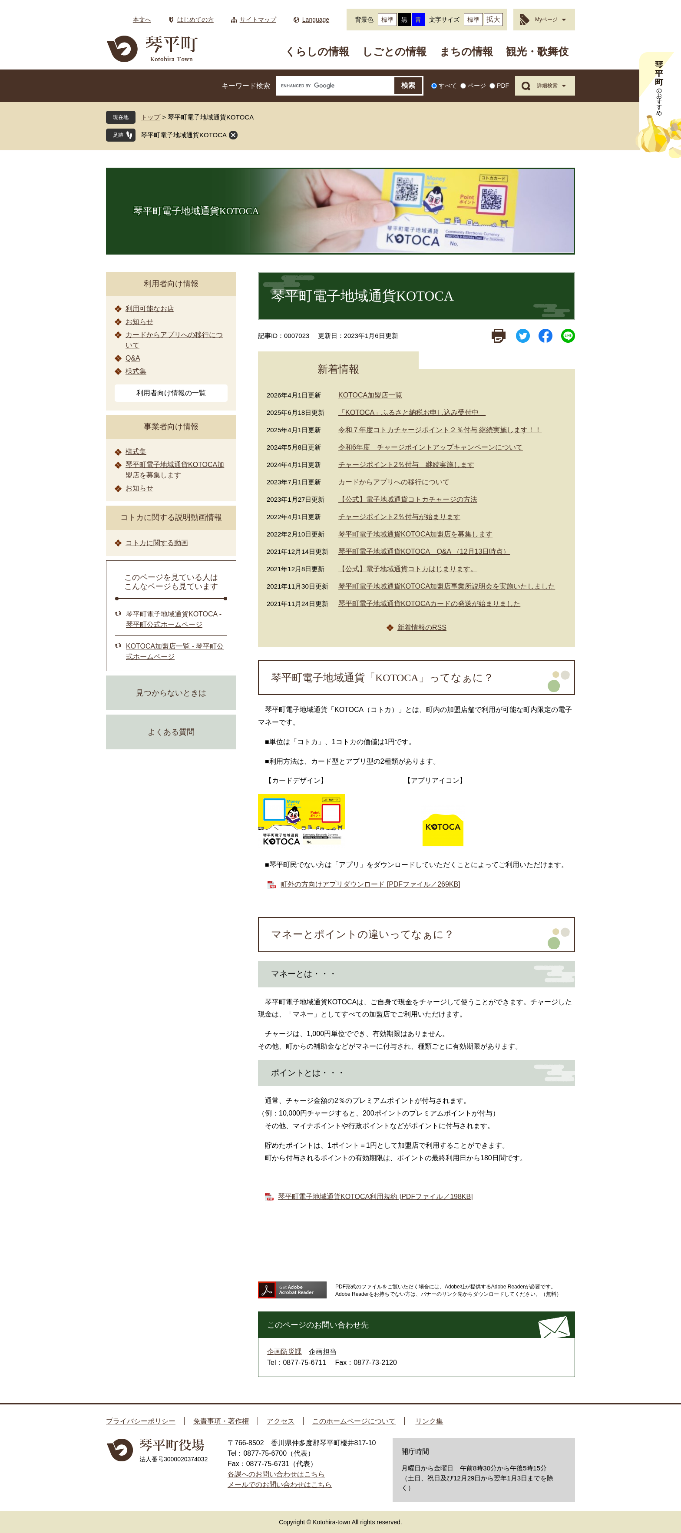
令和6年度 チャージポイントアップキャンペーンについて (430, 447)
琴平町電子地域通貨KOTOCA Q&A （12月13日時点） (424, 551)
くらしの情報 (317, 51)
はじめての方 (195, 19)
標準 (387, 19)
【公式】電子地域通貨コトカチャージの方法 (407, 499)
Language (315, 19)
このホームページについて (354, 1421)
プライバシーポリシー (140, 1421)
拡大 (493, 19)
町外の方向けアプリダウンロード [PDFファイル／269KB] (370, 884)
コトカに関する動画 (157, 542)
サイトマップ (258, 19)
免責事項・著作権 (221, 1421)
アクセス (280, 1421)
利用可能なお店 (150, 308)
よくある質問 (171, 732)
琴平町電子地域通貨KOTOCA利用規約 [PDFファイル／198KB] (375, 1196)
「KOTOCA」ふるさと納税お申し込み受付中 (412, 412)
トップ (150, 117)
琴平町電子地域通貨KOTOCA (184, 135)
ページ (477, 85)
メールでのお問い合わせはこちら (280, 1484)
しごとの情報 (394, 51)
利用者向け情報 (171, 283)
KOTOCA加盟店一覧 (370, 395)
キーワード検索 (245, 85)
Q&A (133, 358)
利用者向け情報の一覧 (171, 393)
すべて (448, 85)
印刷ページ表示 (499, 336)
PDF (503, 85)
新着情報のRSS (421, 627)
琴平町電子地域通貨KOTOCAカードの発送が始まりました (429, 603)
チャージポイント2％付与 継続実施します (406, 464)
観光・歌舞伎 (537, 51)
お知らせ (139, 321)
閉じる (233, 135)
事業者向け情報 (171, 426)
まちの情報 (466, 51)
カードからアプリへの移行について (394, 482)
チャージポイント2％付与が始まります (399, 516)
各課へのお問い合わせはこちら (276, 1474)
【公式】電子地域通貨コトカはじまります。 (407, 569)
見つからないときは (171, 693)
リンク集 (429, 1421)
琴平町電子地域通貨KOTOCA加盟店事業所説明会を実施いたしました (446, 586)
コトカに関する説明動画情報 (171, 517)
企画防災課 (284, 1351)
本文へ (142, 19)
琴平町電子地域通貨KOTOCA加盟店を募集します (415, 534)
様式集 (136, 371)
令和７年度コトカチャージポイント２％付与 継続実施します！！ (440, 430)
